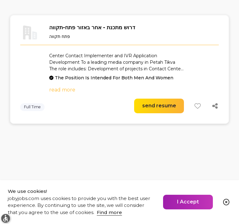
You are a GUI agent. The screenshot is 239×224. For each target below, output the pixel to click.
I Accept (188, 202)
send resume (159, 106)
